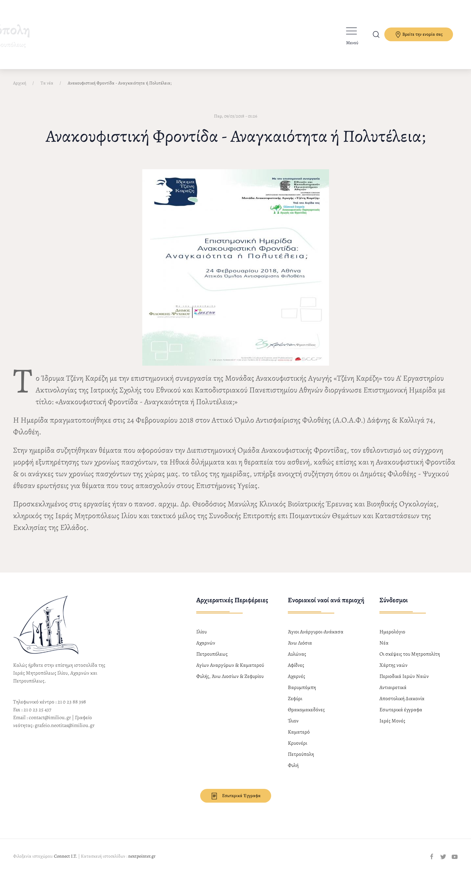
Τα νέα (47, 83)
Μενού (352, 43)
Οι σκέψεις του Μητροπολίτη (409, 654)
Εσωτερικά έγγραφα (400, 709)
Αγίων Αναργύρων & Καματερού (230, 665)
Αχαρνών (205, 642)
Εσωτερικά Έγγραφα (236, 796)
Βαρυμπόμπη (302, 687)
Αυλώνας (297, 654)
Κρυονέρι (297, 743)
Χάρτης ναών (393, 665)
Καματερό (299, 732)
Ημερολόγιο (392, 631)
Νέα (384, 642)
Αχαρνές (296, 676)
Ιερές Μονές (392, 720)
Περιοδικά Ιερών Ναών (404, 676)
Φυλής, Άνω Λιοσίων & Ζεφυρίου (230, 676)
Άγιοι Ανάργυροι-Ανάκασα (315, 631)
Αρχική (19, 83)
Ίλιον (293, 720)
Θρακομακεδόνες (306, 709)
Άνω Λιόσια (300, 642)
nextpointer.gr (141, 856)
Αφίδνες (296, 665)
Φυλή (293, 765)
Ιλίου (201, 631)
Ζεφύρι (295, 698)
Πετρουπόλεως (212, 654)
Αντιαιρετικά (393, 687)
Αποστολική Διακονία (402, 698)
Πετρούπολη (301, 754)
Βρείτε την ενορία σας (419, 34)
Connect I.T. (65, 856)
